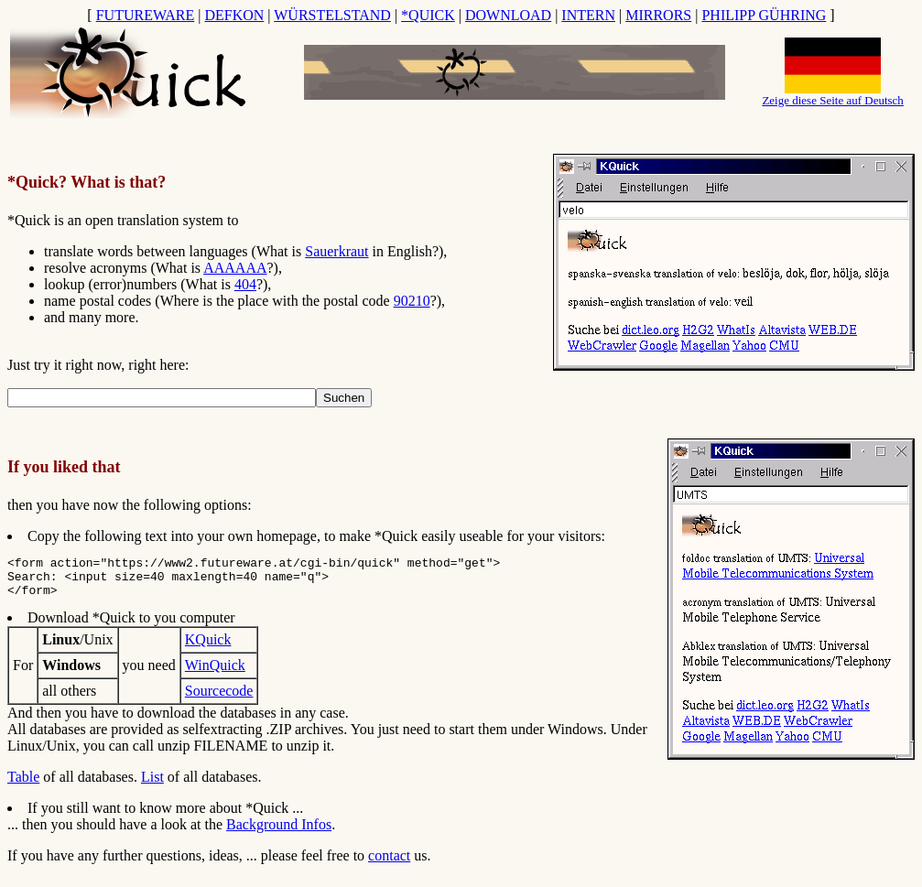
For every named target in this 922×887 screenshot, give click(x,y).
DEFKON (234, 15)
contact (389, 863)
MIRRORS (658, 15)
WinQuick (215, 673)
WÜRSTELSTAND (332, 15)
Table (23, 785)
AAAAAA (234, 268)
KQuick (208, 647)
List (152, 785)
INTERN (588, 15)
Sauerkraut (336, 251)
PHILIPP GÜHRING (763, 15)
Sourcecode (219, 699)
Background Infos (278, 832)
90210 (412, 300)
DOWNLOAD (508, 15)
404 (245, 284)
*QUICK (428, 15)
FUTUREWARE (145, 15)
